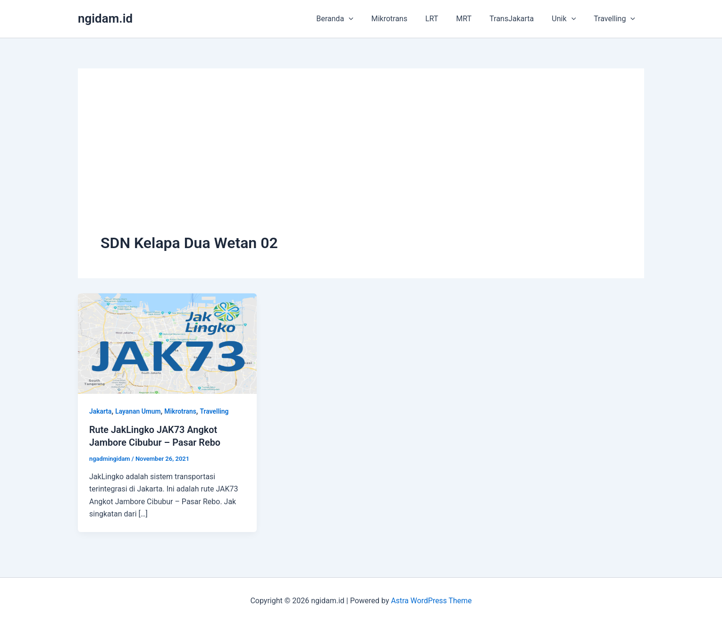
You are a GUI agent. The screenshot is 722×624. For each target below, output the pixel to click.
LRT (444, 18)
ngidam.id (105, 18)
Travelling (616, 19)
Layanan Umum (138, 411)
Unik (568, 19)
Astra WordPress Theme (431, 600)
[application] (367, 19)
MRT (474, 18)
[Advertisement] (361, 162)
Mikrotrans (405, 18)
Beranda (353, 19)
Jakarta (100, 411)
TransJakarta (518, 18)
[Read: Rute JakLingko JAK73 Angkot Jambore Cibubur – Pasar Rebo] (167, 343)
